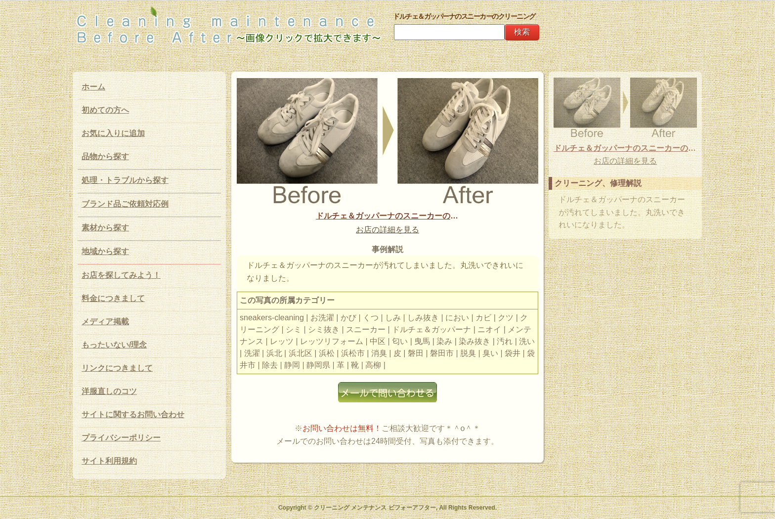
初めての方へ (105, 110)
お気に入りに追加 (113, 133)
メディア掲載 (105, 321)
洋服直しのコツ (109, 391)
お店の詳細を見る (387, 229)
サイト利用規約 (109, 461)
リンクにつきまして (117, 368)
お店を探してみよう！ (121, 275)
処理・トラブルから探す (125, 180)
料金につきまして (113, 298)
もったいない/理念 (114, 345)
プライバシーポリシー (121, 437)
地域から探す (105, 251)
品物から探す (105, 156)
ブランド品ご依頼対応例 (125, 204)
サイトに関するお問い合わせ (133, 414)
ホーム (93, 87)
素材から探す (105, 227)
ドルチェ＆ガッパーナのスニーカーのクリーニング (387, 216)
